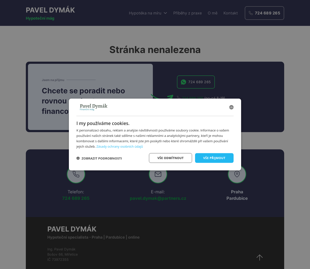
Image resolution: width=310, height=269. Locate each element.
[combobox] (231, 107)
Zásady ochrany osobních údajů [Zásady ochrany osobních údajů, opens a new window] (120, 146)
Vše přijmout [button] (214, 158)
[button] (99, 158)
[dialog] (155, 134)
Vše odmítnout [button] (170, 158)
